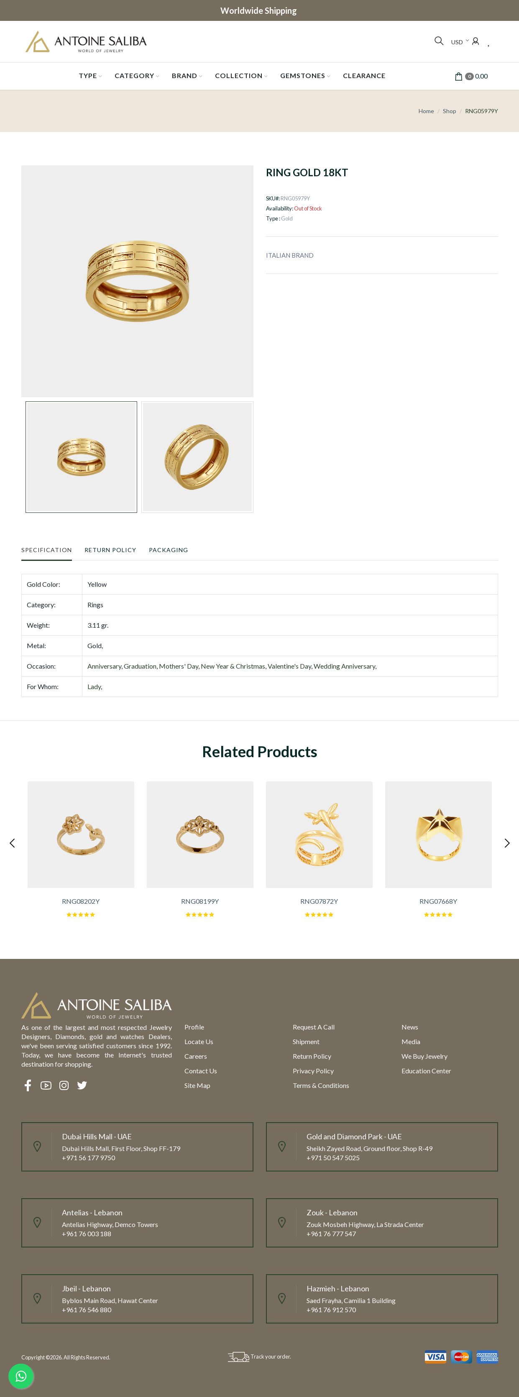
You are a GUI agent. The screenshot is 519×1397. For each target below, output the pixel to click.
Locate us (198, 1041)
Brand (184, 75)
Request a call (314, 1027)
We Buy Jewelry (424, 1056)
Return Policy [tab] (110, 549)
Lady (94, 686)
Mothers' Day (178, 666)
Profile (194, 1027)
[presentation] (13, 841)
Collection (239, 75)
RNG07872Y (319, 901)
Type (88, 75)
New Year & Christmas (233, 666)
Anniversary (104, 666)
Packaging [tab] (168, 549)
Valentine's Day (289, 666)
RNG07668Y (438, 901)
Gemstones (302, 75)
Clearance (364, 75)
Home (426, 110)
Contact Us (200, 1071)
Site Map (197, 1085)
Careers (195, 1056)
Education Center (426, 1071)
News (409, 1027)
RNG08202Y (81, 901)
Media (410, 1041)
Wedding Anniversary (344, 666)
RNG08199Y (200, 901)
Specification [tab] (46, 549)
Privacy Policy (313, 1071)
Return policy (312, 1056)
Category (134, 75)
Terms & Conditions (321, 1085)
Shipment (306, 1041)
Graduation (140, 666)
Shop (449, 110)
